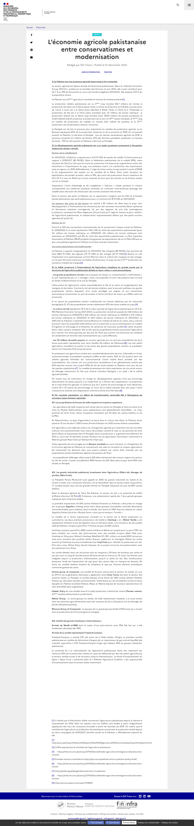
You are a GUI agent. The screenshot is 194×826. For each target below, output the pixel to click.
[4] (136, 304)
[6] (126, 343)
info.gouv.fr (109, 818)
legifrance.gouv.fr (95, 818)
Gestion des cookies (126, 814)
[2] (125, 253)
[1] (124, 99)
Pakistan (108, 72)
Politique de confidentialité (86, 814)
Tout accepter (96, 823)
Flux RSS (139, 814)
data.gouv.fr (121, 818)
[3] (81, 262)
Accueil (29, 27)
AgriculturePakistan (91, 72)
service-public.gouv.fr (77, 818)
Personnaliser (129, 823)
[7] (77, 368)
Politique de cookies (107, 814)
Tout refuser (113, 823)
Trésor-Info (40, 27)
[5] (125, 326)
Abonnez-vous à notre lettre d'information (61, 796)
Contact (54, 814)
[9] (79, 496)
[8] (121, 390)
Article (97, 35)
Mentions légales (66, 814)
